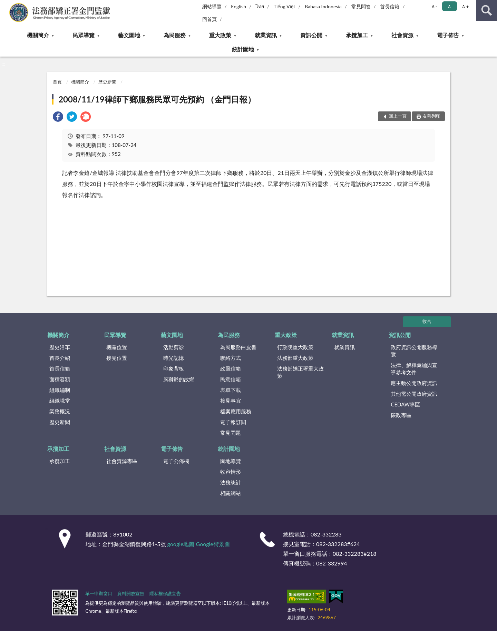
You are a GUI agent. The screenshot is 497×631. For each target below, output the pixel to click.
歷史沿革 (59, 347)
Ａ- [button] (434, 6)
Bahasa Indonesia (323, 6)
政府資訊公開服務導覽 (414, 350)
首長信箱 (389, 6)
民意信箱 (230, 379)
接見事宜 (230, 400)
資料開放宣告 (130, 593)
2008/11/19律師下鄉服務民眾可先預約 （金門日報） (157, 99)
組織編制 (59, 390)
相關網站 (230, 493)
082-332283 (326, 534)
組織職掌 (59, 400)
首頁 (57, 82)
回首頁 (209, 19)
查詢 (486, 10)
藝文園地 (129, 35)
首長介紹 (59, 358)
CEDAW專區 (405, 404)
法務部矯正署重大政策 (300, 372)
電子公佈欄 (176, 461)
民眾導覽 (83, 35)
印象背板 (173, 368)
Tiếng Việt (284, 6)
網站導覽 (212, 6)
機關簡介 (38, 35)
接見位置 (116, 358)
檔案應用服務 (235, 411)
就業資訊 (266, 35)
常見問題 (230, 433)
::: (5, 5)
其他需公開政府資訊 (414, 394)
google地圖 (181, 544)
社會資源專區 (121, 461)
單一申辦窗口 (98, 593)
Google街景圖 (213, 544)
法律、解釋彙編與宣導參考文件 (414, 368)
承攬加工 (357, 35)
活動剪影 (173, 347)
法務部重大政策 (295, 358)
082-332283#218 (355, 553)
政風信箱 (230, 368)
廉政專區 (401, 415)
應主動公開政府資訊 (414, 383)
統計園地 (243, 49)
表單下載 (230, 390)
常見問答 (361, 6)
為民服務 (175, 35)
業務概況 (59, 411)
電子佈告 (448, 35)
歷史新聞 (107, 82)
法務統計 (230, 482)
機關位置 (116, 347)
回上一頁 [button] (398, 116)
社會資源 (402, 35)
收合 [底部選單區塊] (426, 321)
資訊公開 (311, 35)
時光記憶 (173, 358)
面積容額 (59, 379)
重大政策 (220, 35)
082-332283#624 (338, 544)
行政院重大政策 (295, 347)
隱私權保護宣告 (165, 593)
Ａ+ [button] (465, 6)
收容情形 (230, 472)
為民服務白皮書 (238, 347)
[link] (58, 117)
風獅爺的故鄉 (178, 379)
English (238, 6)
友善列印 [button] (431, 116)
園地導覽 (230, 461)
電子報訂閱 (233, 422)
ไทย (260, 6)
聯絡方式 (230, 358)
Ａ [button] (449, 6)
